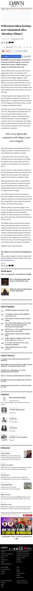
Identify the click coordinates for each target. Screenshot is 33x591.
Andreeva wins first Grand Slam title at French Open (16, 376)
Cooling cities (13, 419)
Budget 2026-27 (14, 9)
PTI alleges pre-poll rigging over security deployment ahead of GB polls (13, 371)
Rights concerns (5, 494)
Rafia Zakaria (12, 431)
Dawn (18, 567)
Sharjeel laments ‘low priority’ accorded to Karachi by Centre (16, 386)
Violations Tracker (24, 9)
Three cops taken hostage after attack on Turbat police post (20, 280)
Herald (2, 584)
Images (18, 571)
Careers (19, 559)
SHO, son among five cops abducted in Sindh (16, 274)
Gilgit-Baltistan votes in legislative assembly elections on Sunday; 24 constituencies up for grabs (16, 365)
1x (24, 47)
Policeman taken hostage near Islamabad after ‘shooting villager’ (16, 29)
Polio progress (5, 475)
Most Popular (7, 306)
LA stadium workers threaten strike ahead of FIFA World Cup (15, 359)
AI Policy (3, 557)
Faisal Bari (11, 440)
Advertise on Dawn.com (22, 555)
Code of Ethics (4, 555)
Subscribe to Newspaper (23, 551)
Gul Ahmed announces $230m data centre (17, 310)
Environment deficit (6, 485)
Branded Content (21, 557)
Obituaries (19, 561)
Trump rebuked (5, 453)
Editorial (5, 447)
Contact (3, 551)
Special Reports (21, 573)
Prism (18, 569)
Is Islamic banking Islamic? (17, 409)
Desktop (3, 573)
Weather (3, 571)
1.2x (27, 47)
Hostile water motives (7, 465)
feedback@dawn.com (7, 260)
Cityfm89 (3, 582)
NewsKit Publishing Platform (22, 582)
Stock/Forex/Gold (5, 569)
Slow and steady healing (17, 397)
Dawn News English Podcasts (10, 514)
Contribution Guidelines (7, 553)
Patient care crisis (6, 504)
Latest (7, 9)
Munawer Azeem (5, 39)
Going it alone (13, 428)
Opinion (5, 394)
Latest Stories (7, 355)
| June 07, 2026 (16, 6)
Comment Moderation (6, 563)
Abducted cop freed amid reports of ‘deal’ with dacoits (21, 290)
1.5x (30, 47)
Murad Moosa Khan (14, 400)
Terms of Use (4, 559)
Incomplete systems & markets (18, 437)
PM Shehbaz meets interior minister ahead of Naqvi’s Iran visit (16, 380)
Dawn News (19, 577)
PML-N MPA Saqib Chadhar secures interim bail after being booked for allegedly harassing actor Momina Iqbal (18, 325)
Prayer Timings (4, 567)
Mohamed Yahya (13, 422)
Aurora (18, 575)
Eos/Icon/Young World (6, 580)
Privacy (2, 561)
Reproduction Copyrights (23, 553)
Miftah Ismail (12, 412)
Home (2, 9)
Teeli (2, 586)
